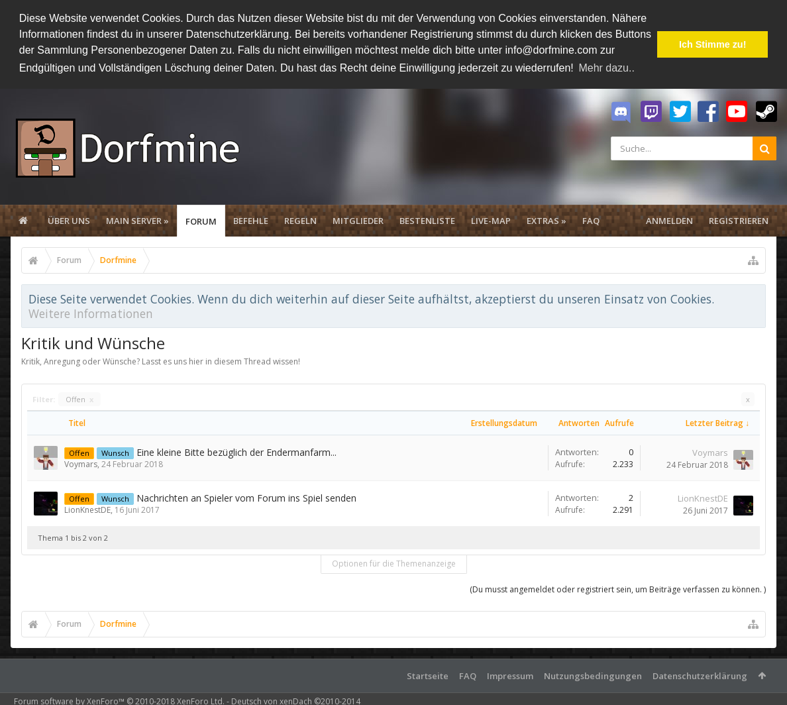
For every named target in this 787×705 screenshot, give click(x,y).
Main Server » (137, 221)
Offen (79, 399)
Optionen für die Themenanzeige (394, 563)
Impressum (510, 676)
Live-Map (491, 221)
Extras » (546, 221)
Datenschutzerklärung (700, 676)
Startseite (427, 676)
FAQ (591, 221)
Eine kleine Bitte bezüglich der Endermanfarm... (236, 452)
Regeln (300, 221)
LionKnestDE (87, 509)
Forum (201, 221)
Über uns (69, 221)
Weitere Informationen (90, 313)
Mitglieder (358, 221)
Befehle (250, 221)
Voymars (80, 464)
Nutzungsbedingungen (593, 676)
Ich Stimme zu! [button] (713, 44)
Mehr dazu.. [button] (606, 68)
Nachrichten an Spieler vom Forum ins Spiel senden (246, 498)
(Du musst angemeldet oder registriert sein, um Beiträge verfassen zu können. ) (618, 589)
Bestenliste (427, 221)
